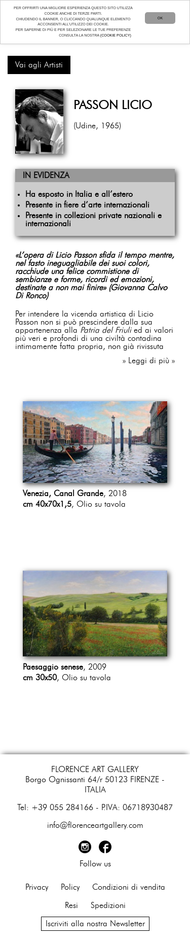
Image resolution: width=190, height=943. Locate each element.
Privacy (36, 887)
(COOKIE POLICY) (115, 35)
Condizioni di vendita (128, 887)
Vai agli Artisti (39, 65)
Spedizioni (108, 905)
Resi (71, 905)
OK (160, 18)
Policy (70, 887)
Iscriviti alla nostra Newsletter (95, 924)
